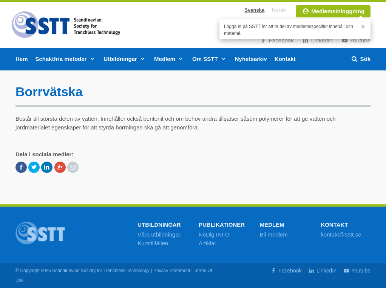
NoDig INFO (214, 234)
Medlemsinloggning (333, 11)
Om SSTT (209, 59)
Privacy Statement (171, 270)
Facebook (276, 40)
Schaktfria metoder (66, 59)
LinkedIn (317, 40)
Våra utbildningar (158, 234)
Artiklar (207, 243)
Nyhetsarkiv (251, 59)
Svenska (254, 10)
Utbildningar (125, 59)
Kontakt (285, 59)
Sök (360, 59)
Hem (21, 59)
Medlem (169, 59)
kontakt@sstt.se (341, 234)
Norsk (279, 10)
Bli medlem (274, 234)
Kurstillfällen (152, 243)
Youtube (356, 40)
